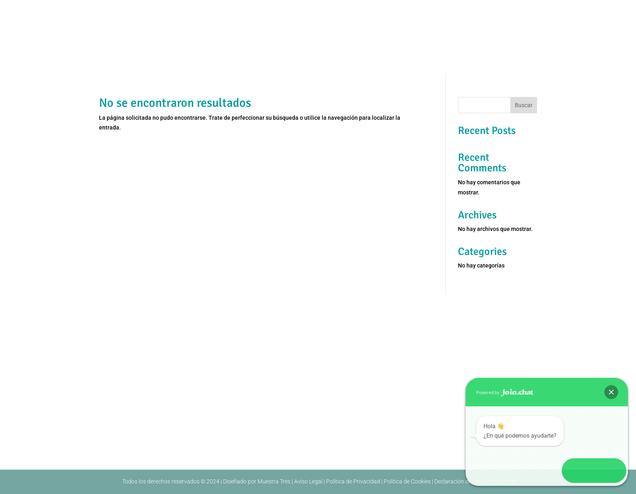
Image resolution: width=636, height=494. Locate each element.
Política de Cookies (407, 481)
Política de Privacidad (353, 481)
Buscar (524, 105)
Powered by (504, 392)
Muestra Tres (274, 481)
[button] (611, 392)
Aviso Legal (308, 481)
